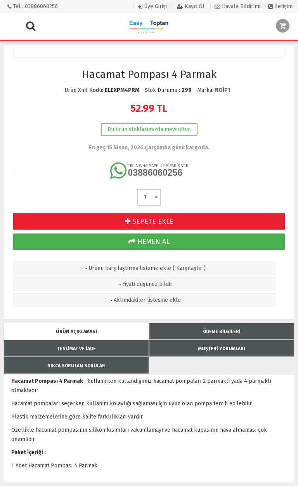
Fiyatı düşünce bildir (145, 284)
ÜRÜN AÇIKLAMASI (76, 331)
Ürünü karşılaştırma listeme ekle (127, 268)
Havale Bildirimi (237, 6)
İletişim (280, 6)
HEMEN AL (149, 241)
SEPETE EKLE (149, 221)
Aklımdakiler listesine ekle (145, 300)
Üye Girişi (152, 6)
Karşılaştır (189, 268)
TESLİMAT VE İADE (76, 348)
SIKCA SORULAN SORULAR (76, 365)
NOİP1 (222, 90)
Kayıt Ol (190, 6)
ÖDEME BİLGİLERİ (222, 331)
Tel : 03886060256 (32, 6)
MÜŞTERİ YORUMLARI (221, 348)
